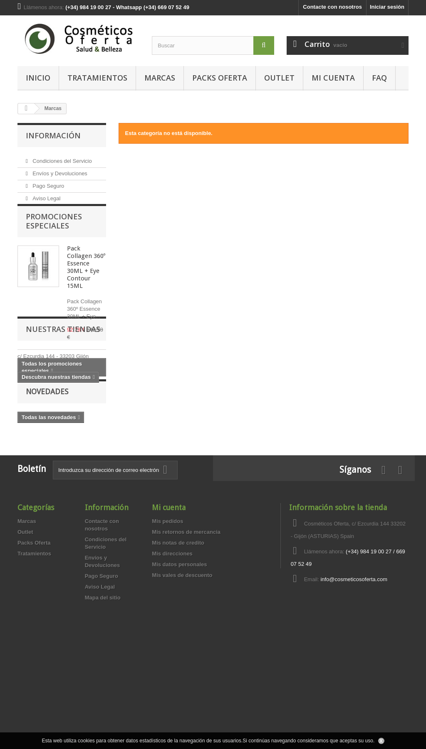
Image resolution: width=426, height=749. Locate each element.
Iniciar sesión (387, 7)
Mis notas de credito (178, 641)
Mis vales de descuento (182, 674)
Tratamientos (97, 78)
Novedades (47, 489)
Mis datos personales (179, 663)
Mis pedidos (167, 620)
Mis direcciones (172, 652)
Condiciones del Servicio (61, 158)
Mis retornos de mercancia (186, 631)
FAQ (379, 78)
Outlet (279, 78)
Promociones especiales (54, 231)
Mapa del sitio (103, 696)
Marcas (159, 78)
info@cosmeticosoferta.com (353, 678)
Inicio (38, 78)
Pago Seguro (47, 182)
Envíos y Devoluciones (59, 170)
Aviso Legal (46, 195)
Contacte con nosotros (332, 7)
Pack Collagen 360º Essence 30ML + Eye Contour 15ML (86, 277)
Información (53, 135)
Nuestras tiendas (63, 411)
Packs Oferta (219, 78)
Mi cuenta (169, 606)
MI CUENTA (333, 78)
